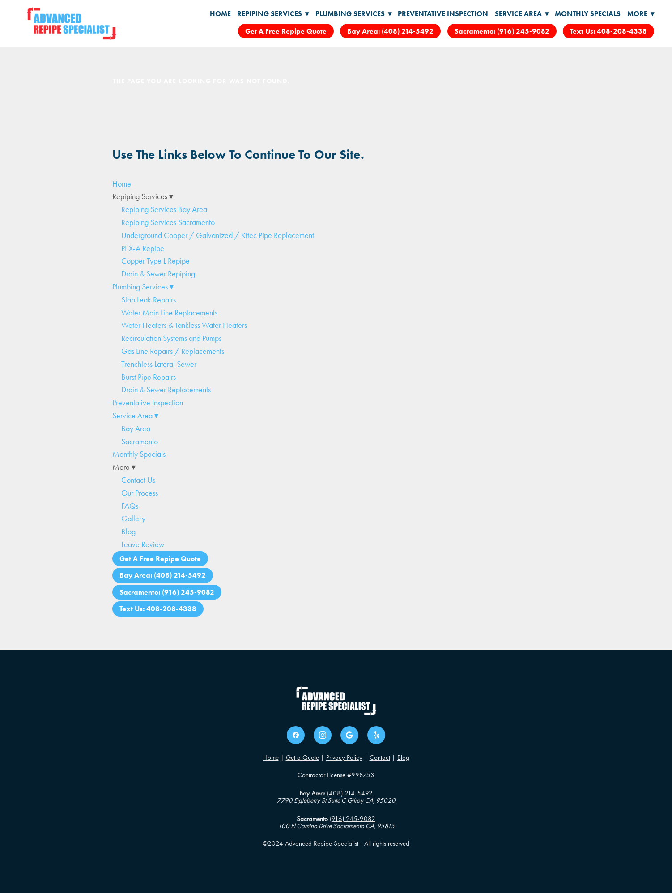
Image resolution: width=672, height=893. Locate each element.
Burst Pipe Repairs (148, 377)
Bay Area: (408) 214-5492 (390, 31)
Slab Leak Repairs (148, 300)
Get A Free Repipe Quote (286, 31)
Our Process (139, 493)
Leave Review (142, 544)
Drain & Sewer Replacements (166, 390)
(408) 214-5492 (350, 793)
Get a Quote (302, 757)
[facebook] (296, 735)
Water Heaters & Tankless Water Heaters (184, 325)
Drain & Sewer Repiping (158, 274)
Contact (380, 757)
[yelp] (376, 735)
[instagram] (323, 735)
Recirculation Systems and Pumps (171, 338)
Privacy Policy (344, 757)
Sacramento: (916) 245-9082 (502, 31)
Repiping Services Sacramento (168, 222)
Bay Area (135, 429)
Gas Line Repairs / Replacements (172, 351)
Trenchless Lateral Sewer (158, 364)
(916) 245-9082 (352, 819)
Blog (128, 531)
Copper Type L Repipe (155, 261)
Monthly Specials (588, 13)
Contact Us (138, 480)
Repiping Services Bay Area (164, 209)
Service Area (522, 13)
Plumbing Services (353, 13)
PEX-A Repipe (142, 248)
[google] (349, 735)
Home (220, 13)
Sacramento (139, 441)
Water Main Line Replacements (169, 313)
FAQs (129, 506)
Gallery (133, 518)
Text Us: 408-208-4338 (608, 31)
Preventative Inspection (443, 13)
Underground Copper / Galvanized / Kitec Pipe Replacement (217, 235)
